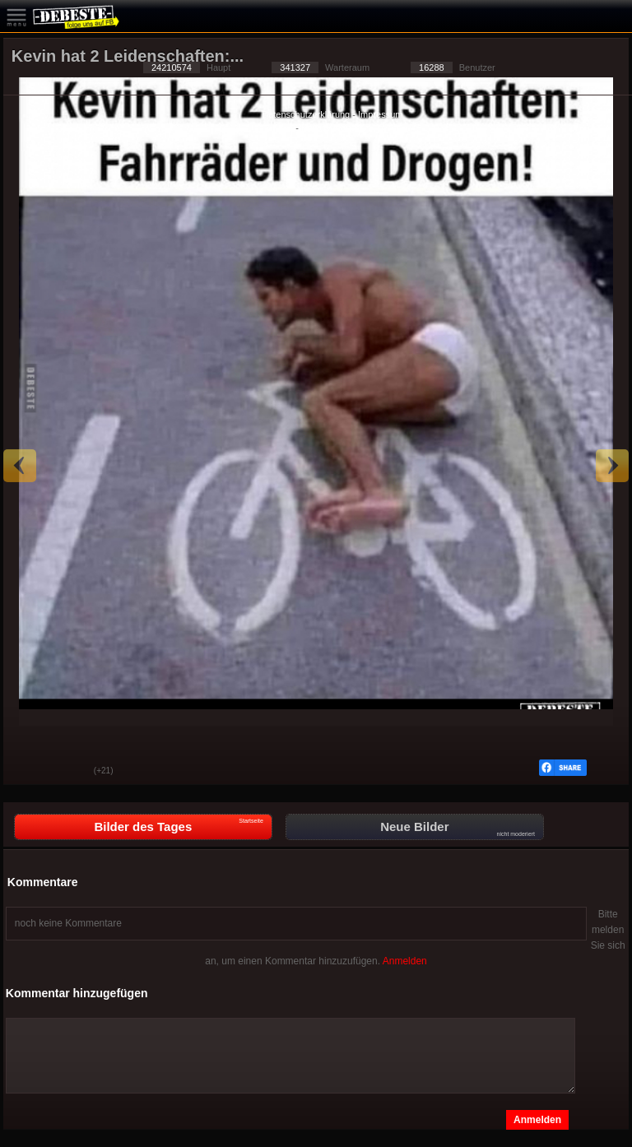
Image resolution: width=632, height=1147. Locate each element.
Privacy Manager (335, 127)
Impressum (380, 114)
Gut (28, 772)
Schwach (69, 772)
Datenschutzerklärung (306, 114)
